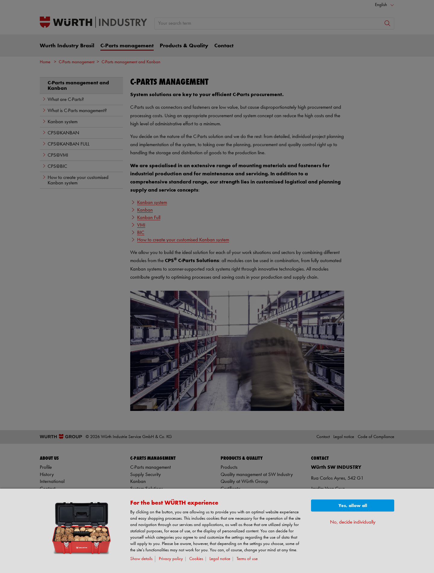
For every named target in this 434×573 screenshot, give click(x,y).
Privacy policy (171, 559)
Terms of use (247, 559)
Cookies (196, 559)
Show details (141, 559)
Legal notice (219, 559)
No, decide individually (353, 522)
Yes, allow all (352, 505)
